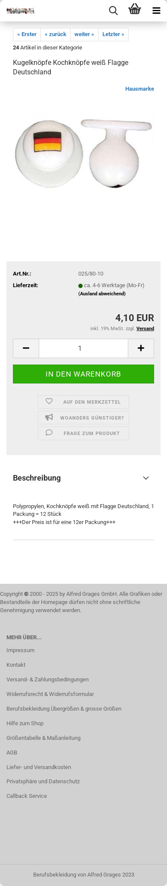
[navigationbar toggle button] (156, 10)
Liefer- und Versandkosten (38, 767)
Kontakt (15, 665)
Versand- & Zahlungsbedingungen (47, 679)
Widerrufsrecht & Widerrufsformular (50, 694)
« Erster (27, 34)
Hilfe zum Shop (24, 723)
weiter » (84, 34)
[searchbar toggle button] (113, 10)
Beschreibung (37, 477)
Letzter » (113, 34)
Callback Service (26, 796)
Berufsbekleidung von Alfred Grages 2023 (83, 874)
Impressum (20, 650)
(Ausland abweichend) (102, 294)
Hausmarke (139, 89)
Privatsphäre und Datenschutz (43, 781)
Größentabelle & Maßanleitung (43, 738)
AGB (11, 752)
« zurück (55, 34)
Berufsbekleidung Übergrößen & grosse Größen (63, 708)
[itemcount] (83, 348)
